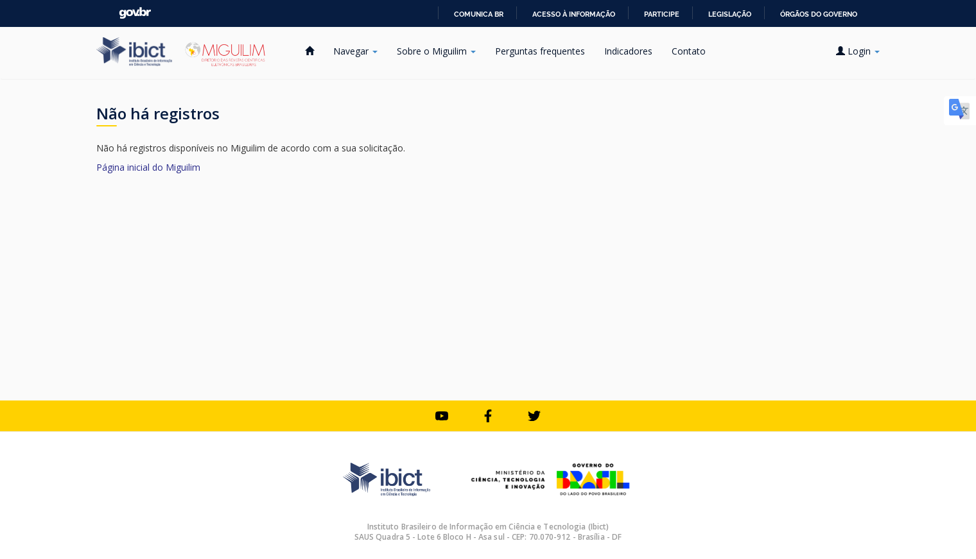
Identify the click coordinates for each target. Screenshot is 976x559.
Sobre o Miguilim (436, 51)
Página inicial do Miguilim (148, 167)
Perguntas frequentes (540, 51)
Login (858, 51)
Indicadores (628, 51)
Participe (661, 14)
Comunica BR (478, 14)
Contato (689, 51)
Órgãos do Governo (818, 14)
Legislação (729, 14)
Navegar (355, 51)
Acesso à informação (573, 14)
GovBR (135, 13)
